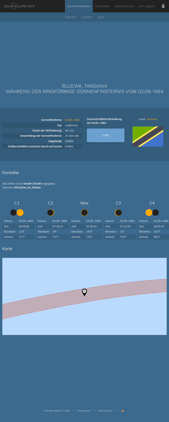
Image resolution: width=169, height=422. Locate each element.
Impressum (83, 410)
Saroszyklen (102, 6)
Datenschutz (105, 410)
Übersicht (70, 17)
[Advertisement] (85, 47)
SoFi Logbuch (147, 6)
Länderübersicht (124, 6)
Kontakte (86, 17)
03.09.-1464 (72, 119)
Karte (101, 17)
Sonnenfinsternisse (79, 6)
